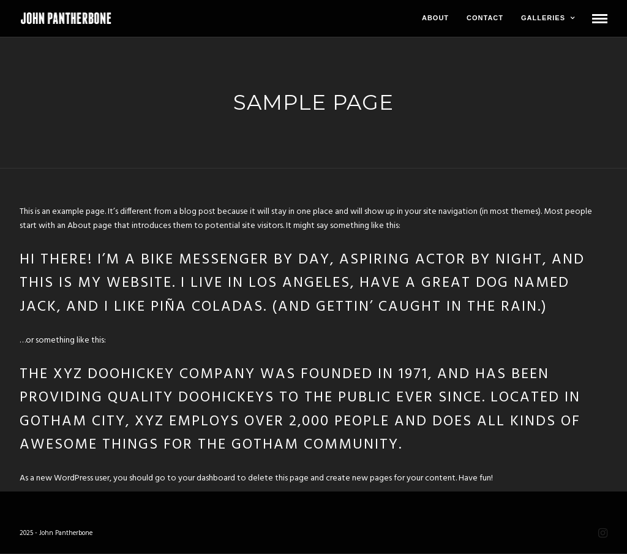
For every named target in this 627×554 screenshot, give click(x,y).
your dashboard (206, 478)
